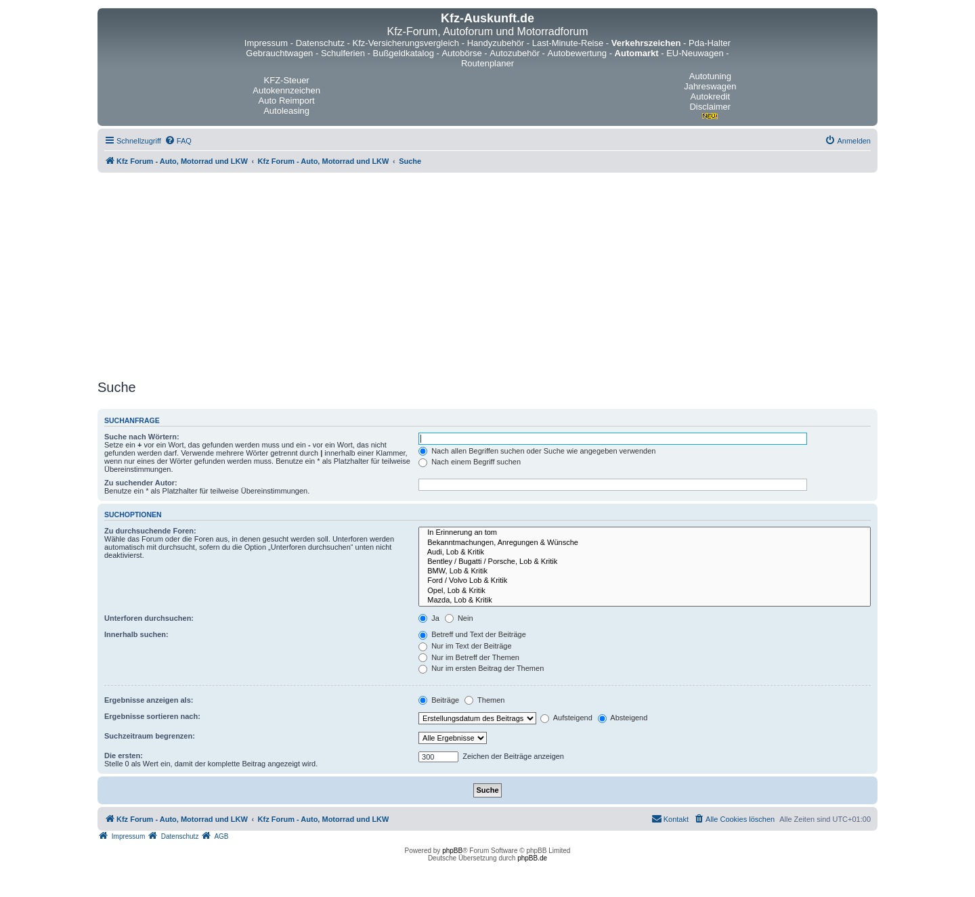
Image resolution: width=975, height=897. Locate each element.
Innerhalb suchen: (136, 634)
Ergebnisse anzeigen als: (148, 700)
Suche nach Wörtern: (141, 437)
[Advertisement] (488, 274)
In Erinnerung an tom (644, 533)
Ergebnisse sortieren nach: (152, 716)
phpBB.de (532, 858)
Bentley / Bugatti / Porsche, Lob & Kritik (644, 562)
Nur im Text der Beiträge (464, 646)
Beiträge (438, 700)
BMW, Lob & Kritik (644, 571)
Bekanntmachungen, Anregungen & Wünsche (644, 543)
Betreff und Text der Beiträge (472, 634)
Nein (459, 618)
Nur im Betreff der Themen (468, 657)
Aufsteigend (566, 718)
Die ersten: (123, 755)
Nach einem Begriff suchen (469, 462)
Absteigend (623, 718)
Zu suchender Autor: (140, 483)
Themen (484, 700)
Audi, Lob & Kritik (644, 552)
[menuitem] (178, 141)
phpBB (452, 850)
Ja (428, 618)
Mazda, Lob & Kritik (644, 600)
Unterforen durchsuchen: (149, 618)
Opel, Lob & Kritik (644, 591)
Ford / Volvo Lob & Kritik (644, 581)
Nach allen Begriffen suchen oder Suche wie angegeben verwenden (536, 451)
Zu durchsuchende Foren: (150, 531)
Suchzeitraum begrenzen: (149, 736)
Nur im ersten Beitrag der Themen (481, 668)
